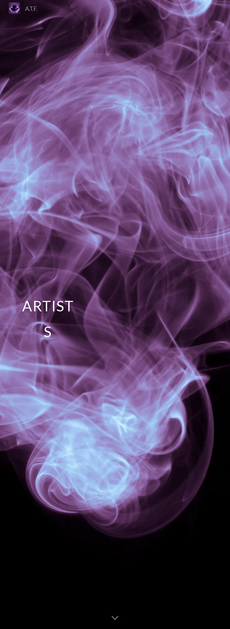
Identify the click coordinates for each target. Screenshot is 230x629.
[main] (48, 314)
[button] (115, 618)
